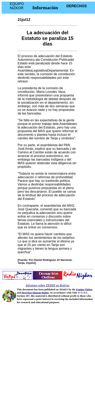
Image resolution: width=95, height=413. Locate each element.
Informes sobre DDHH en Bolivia (47, 285)
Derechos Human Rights (35, 292)
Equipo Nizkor (84, 289)
